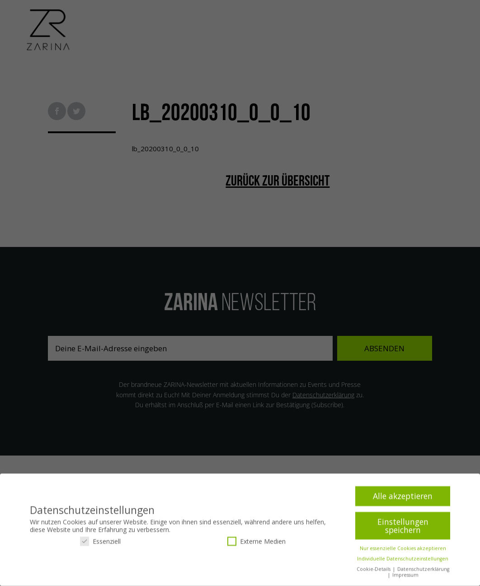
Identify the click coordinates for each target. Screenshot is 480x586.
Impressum (405, 576)
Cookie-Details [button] (374, 570)
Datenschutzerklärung (423, 570)
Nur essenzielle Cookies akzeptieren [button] (403, 550)
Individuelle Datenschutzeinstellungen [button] (402, 560)
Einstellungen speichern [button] (402, 527)
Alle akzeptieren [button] (403, 497)
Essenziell (100, 542)
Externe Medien (256, 542)
